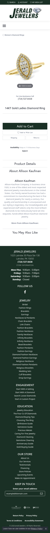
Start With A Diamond (25, 392)
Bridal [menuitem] (25, 304)
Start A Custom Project (25, 399)
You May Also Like (25, 232)
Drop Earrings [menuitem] (25, 378)
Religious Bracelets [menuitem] (25, 368)
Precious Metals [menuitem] (25, 430)
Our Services (25, 461)
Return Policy (18, 515)
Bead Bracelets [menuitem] (25, 344)
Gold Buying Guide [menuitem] (25, 447)
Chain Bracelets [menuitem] (25, 321)
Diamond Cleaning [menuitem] (25, 437)
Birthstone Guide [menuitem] (25, 423)
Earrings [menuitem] (25, 314)
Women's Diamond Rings (14, 35)
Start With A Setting (25, 389)
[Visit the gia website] (27, 508)
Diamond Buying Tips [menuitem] (25, 417)
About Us (25, 458)
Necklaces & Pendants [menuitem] (25, 318)
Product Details (25, 164)
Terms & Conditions (14, 521)
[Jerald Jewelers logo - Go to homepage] (25, 13)
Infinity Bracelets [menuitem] (25, 338)
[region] (25, 66)
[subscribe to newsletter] (41, 493)
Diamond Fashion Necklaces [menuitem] (25, 354)
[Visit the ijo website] (36, 508)
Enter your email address (25, 488)
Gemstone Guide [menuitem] (25, 427)
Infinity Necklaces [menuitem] (25, 341)
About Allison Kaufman (25, 171)
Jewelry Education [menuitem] (25, 410)
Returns (36, 138)
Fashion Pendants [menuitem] (25, 348)
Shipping (14, 138)
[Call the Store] (25, 261)
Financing (25, 468)
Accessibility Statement (34, 521)
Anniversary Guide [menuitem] (25, 443)
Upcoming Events (25, 475)
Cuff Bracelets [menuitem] (25, 374)
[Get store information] (25, 265)
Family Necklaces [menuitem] (25, 334)
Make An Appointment (25, 478)
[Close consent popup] (46, 529)
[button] (11, 2)
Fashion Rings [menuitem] (25, 308)
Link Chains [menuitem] (25, 324)
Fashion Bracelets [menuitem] (25, 328)
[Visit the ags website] (16, 508)
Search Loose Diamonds (25, 395)
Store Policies (25, 471)
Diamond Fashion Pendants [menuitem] (25, 364)
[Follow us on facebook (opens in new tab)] (25, 292)
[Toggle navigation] (4, 26)
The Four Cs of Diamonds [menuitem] (24, 413)
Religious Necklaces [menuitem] (25, 361)
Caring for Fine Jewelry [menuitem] (25, 433)
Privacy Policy (31, 515)
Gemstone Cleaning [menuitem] (25, 440)
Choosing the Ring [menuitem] (25, 420)
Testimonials (25, 465)
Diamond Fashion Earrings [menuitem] (25, 358)
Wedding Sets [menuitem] (25, 371)
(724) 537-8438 (25, 98)
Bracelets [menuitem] (25, 311)
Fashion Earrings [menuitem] (25, 351)
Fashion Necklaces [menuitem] (25, 331)
